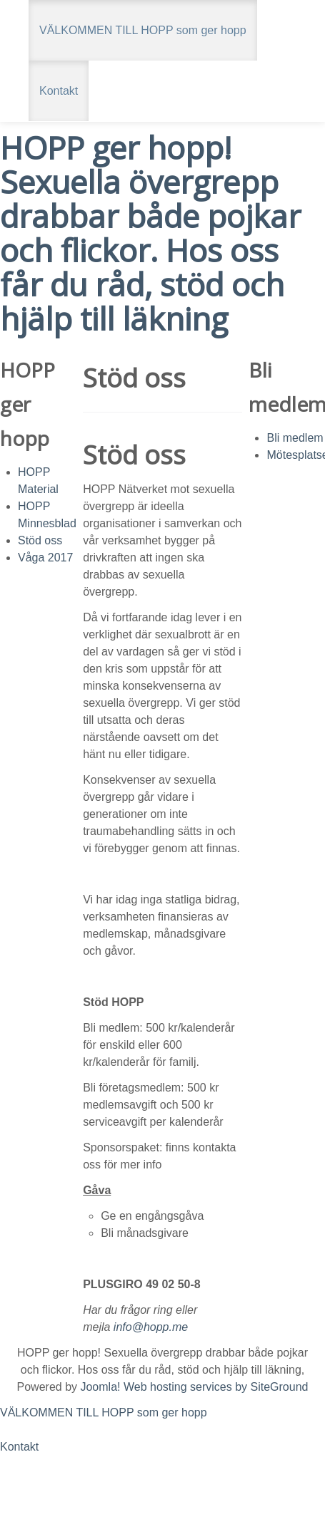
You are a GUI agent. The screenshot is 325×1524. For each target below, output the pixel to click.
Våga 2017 (45, 557)
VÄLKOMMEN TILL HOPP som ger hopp (142, 30)
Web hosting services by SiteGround (216, 1387)
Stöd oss (40, 540)
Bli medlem (294, 438)
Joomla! (100, 1387)
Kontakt (58, 91)
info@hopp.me (151, 1327)
